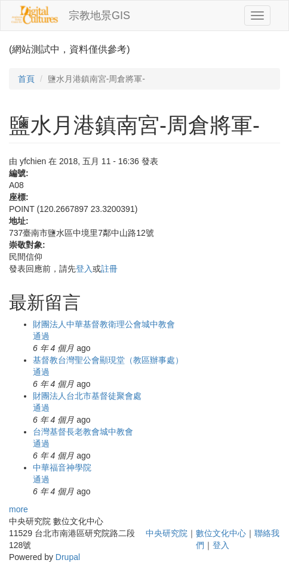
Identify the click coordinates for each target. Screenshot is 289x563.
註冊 (109, 268)
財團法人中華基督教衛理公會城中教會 (104, 324)
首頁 (26, 79)
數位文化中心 (221, 533)
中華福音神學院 (62, 467)
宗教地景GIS (99, 15)
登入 (84, 268)
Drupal (68, 557)
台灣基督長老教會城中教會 (83, 431)
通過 (41, 336)
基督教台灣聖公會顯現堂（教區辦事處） (108, 360)
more (18, 509)
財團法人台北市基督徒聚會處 (87, 396)
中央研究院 (166, 533)
